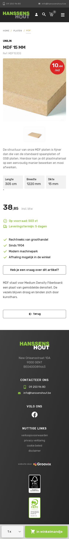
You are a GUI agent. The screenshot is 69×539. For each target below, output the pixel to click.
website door (34, 464)
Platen (17, 30)
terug (35, 314)
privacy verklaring (34, 440)
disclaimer (35, 450)
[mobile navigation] (62, 15)
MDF (28, 30)
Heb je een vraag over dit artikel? (34, 270)
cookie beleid (34, 445)
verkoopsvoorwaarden (34, 435)
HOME (6, 30)
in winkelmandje (46, 531)
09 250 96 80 (12, 3)
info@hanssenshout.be (52, 3)
